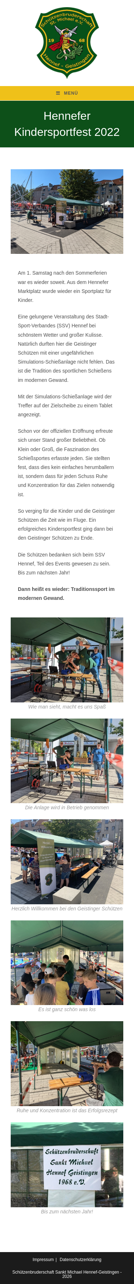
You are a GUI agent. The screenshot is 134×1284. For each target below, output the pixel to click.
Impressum (43, 1259)
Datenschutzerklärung (80, 1259)
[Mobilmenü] (67, 93)
